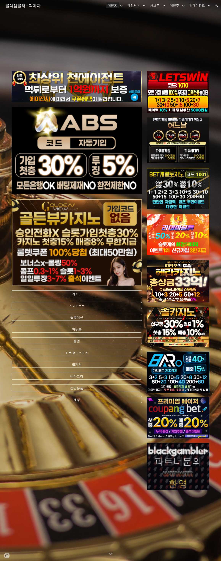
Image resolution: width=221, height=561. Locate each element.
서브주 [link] (154, 5)
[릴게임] (76, 364)
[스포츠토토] (76, 305)
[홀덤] (76, 340)
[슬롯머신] (76, 317)
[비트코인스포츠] (76, 352)
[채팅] (76, 399)
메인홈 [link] (112, 5)
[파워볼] (76, 329)
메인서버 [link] (133, 5)
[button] (216, 5)
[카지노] (76, 293)
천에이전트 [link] (197, 5)
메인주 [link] (174, 5)
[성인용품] (76, 387)
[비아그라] (76, 376)
